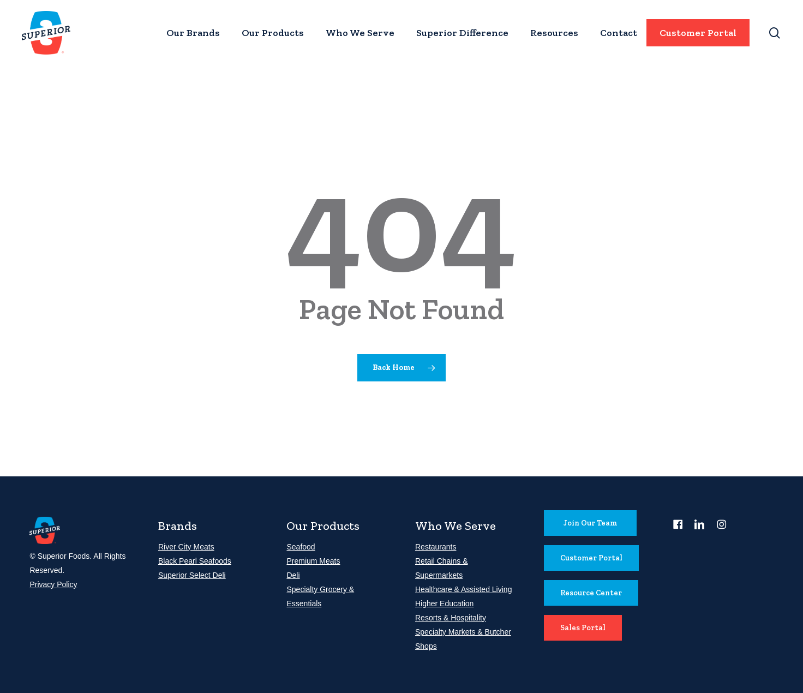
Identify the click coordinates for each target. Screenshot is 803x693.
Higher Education (444, 603)
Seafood (300, 546)
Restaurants (435, 546)
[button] (590, 523)
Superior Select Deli (192, 575)
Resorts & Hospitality (450, 617)
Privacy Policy (53, 584)
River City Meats (186, 546)
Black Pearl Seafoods (194, 561)
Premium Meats (313, 561)
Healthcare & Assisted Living (463, 589)
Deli (292, 575)
